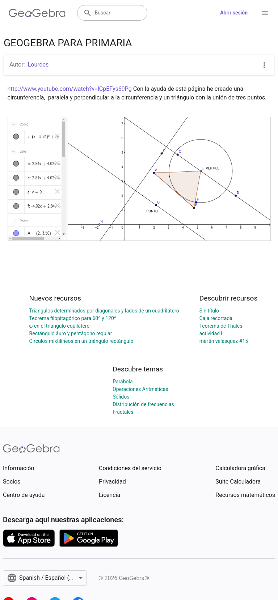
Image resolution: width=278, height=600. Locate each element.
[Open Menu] (265, 13)
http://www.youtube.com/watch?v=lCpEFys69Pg (70, 88)
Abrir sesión (234, 13)
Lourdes (38, 64)
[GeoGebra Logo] (37, 13)
